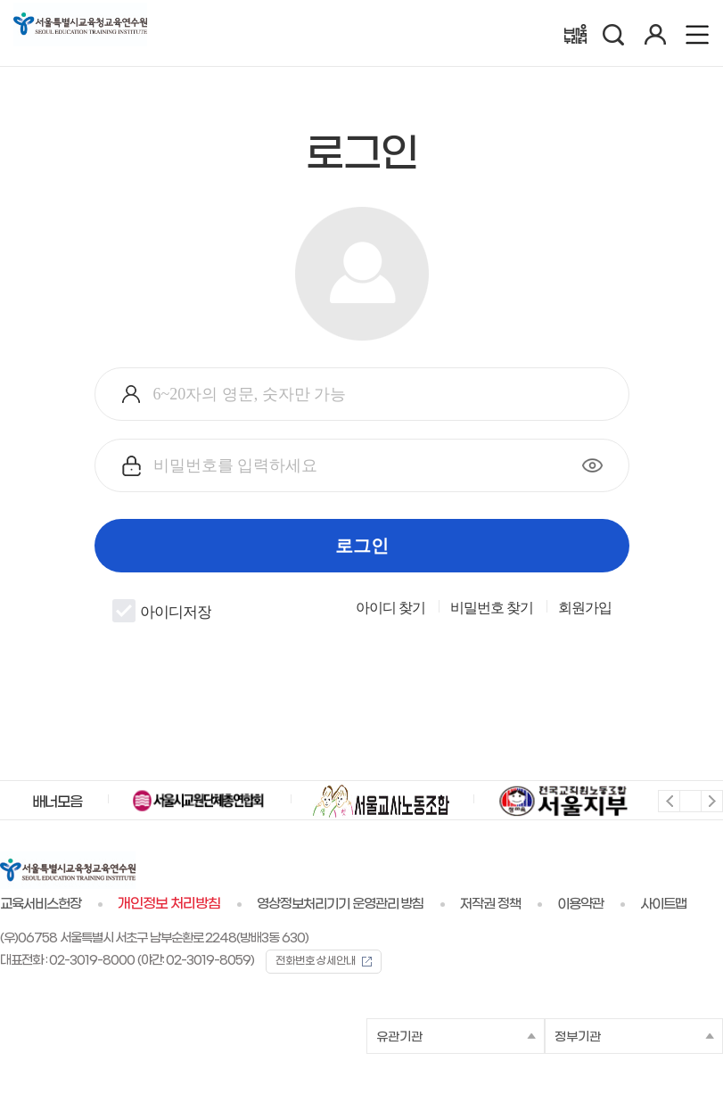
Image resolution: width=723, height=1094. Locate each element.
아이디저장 (161, 610)
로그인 (362, 545)
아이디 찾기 (390, 608)
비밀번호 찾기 (491, 608)
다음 (711, 800)
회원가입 (585, 608)
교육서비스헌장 (40, 904)
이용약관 (580, 904)
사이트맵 (663, 904)
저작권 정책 (490, 904)
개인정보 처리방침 (169, 904)
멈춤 (689, 800)
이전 (668, 800)
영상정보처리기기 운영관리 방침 (340, 904)
